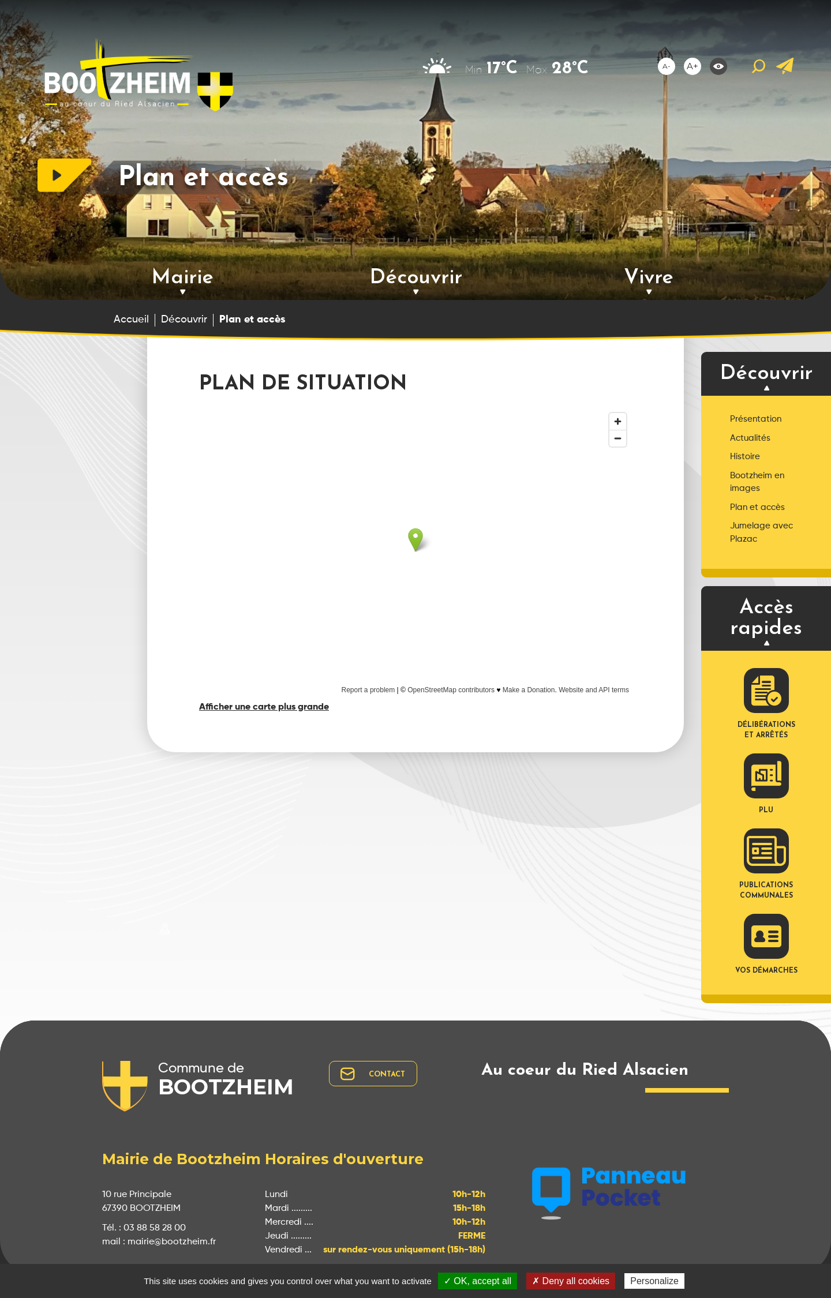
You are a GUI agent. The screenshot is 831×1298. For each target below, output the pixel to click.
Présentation (755, 419)
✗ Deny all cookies (570, 1281)
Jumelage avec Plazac (761, 532)
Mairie (182, 278)
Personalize (654, 1281)
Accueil (131, 319)
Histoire (745, 456)
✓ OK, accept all (477, 1281)
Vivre (648, 278)
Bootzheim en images (757, 482)
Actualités (750, 438)
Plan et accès (757, 507)
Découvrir (415, 278)
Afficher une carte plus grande (264, 707)
